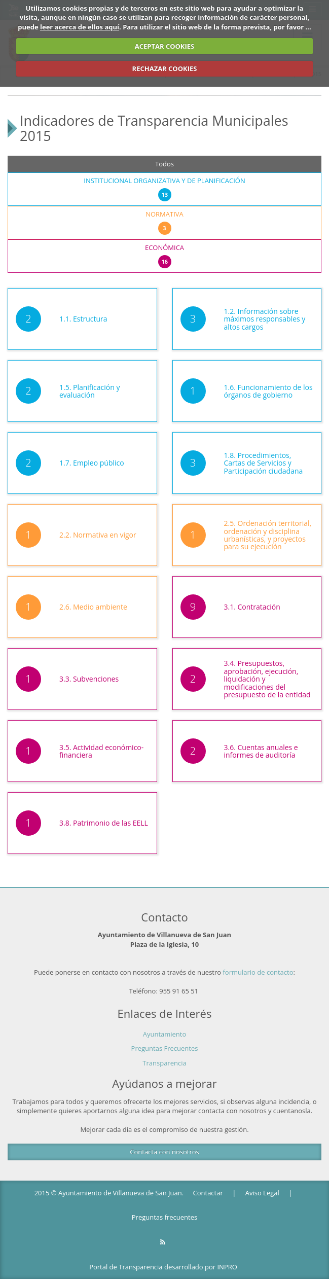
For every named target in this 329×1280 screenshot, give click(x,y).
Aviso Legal (262, 1192)
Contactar (208, 1192)
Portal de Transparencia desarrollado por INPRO (163, 1266)
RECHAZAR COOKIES (164, 68)
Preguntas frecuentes (164, 1217)
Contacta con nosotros (164, 1151)
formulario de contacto (258, 972)
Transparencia (164, 1063)
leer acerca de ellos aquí (79, 26)
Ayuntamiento (165, 1034)
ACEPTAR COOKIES (165, 46)
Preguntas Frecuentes (164, 1048)
